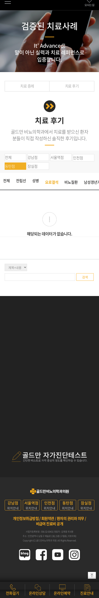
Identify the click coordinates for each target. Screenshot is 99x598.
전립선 (21, 180)
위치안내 (13, 505)
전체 (8, 157)
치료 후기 (72, 86)
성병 (35, 180)
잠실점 (33, 166)
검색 (85, 277)
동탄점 (10, 166)
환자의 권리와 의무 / (71, 518)
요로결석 (51, 182)
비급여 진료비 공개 (49, 523)
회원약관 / (48, 518)
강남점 (33, 157)
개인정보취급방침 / (27, 518)
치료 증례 (27, 86)
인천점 (78, 157)
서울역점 (57, 157)
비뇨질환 (71, 182)
